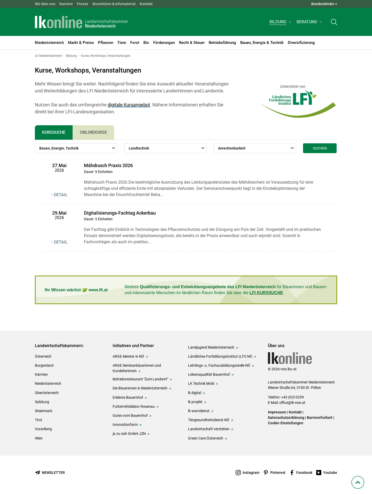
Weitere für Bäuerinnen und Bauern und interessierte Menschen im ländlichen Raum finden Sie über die (225, 290)
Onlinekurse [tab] (93, 132)
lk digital (194, 393)
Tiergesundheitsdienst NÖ (208, 420)
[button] (281, 22)
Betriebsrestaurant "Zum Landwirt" (140, 379)
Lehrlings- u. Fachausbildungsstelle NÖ (219, 365)
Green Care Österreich (205, 438)
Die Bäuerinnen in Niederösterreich (140, 388)
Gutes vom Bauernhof (130, 415)
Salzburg (42, 402)
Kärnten (41, 374)
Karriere (66, 4)
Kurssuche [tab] (53, 132)
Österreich (43, 356)
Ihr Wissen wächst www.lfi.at (76, 290)
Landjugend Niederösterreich (211, 347)
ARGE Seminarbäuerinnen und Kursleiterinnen (137, 368)
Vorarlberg (43, 429)
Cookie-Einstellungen (285, 423)
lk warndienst (199, 411)
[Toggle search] (334, 22)
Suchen (320, 148)
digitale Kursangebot (129, 104)
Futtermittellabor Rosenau (134, 406)
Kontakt (146, 4)
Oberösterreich (47, 393)
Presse (82, 4)
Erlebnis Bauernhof (128, 397)
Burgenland (44, 365)
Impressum (277, 412)
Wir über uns (45, 4)
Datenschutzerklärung (286, 417)
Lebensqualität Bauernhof (209, 374)
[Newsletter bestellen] (50, 472)
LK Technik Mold (201, 383)
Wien (39, 438)
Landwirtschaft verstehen (208, 429)
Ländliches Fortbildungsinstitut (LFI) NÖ (220, 356)
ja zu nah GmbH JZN (129, 434)
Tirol (38, 420)
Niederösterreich (48, 383)
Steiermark (43, 411)
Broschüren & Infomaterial (114, 4)
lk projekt (195, 402)
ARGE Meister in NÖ (128, 356)
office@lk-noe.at (292, 403)
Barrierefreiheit (319, 417)
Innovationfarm (125, 424)
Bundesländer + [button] (324, 4)
